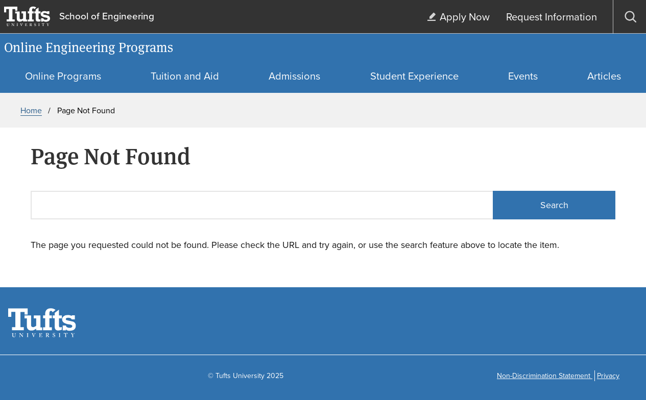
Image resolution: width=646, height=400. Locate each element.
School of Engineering (106, 16)
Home (31, 110)
